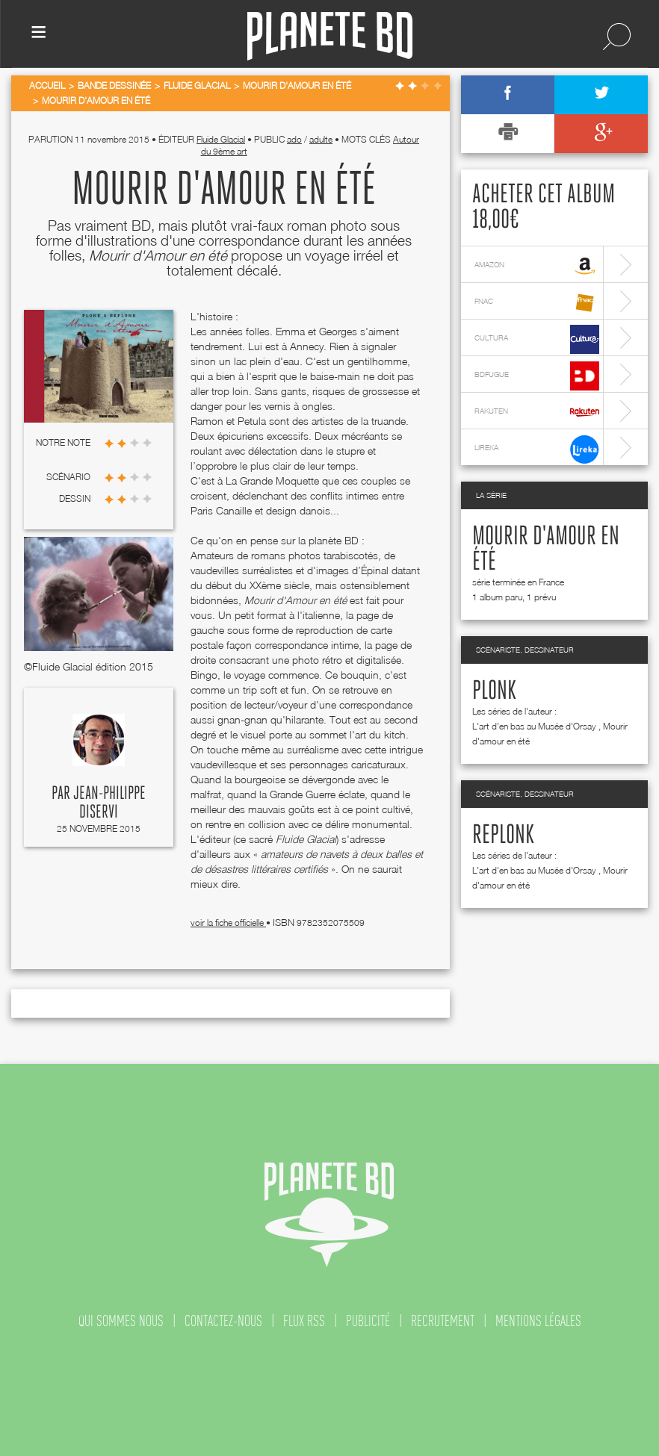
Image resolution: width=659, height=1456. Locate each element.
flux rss (304, 1321)
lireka (536, 449)
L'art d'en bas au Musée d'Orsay (534, 726)
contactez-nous (223, 1321)
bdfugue (536, 376)
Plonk (494, 691)
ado (294, 139)
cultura (536, 339)
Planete (329, 36)
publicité (368, 1321)
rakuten (536, 412)
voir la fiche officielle (228, 922)
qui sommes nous (121, 1321)
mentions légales (538, 1321)
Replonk (503, 835)
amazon (536, 266)
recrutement (442, 1321)
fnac (536, 302)
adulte (320, 139)
